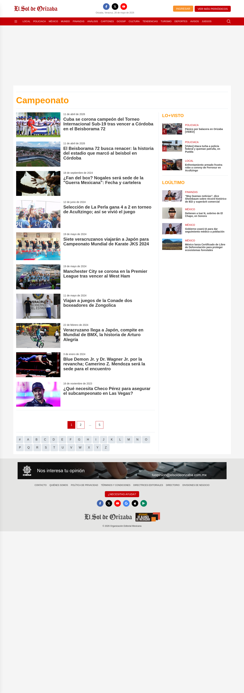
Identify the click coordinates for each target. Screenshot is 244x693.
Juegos (206, 21)
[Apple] (135, 503)
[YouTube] (123, 6)
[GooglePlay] (143, 503)
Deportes (181, 21)
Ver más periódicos (213, 8)
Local (26, 21)
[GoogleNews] (126, 503)
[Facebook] (106, 6)
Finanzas (78, 21)
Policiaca (39, 21)
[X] (115, 6)
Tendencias (150, 21)
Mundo (65, 21)
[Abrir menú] (15, 21)
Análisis (92, 21)
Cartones (107, 21)
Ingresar (183, 8)
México (53, 21)
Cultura (134, 21)
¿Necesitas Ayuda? (122, 494)
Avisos (194, 21)
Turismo (166, 21)
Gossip (121, 21)
